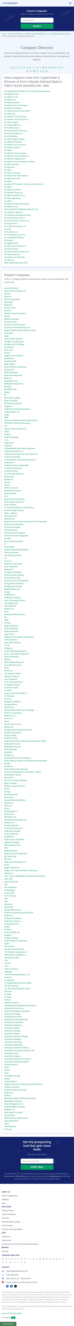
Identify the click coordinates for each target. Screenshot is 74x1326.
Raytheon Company (11, 842)
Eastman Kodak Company (14, 510)
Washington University (13, 1101)
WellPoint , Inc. (9, 1109)
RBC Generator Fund (12, 845)
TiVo (6, 960)
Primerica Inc (9, 822)
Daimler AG (8, 479)
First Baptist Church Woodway (15, 105)
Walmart (7, 1095)
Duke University (10, 504)
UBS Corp (8, 991)
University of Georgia (12, 1030)
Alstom (7, 316)
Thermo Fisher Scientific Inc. (15, 955)
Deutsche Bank (10, 493)
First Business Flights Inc (13, 212)
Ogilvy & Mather (10, 783)
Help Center (6, 1240)
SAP (5, 884)
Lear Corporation (10, 679)
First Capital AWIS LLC (12, 125)
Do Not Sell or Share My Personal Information (20, 1244)
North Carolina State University (16, 769)
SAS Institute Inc (10, 887)
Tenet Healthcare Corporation (15, 940)
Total (6, 966)
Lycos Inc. (8, 699)
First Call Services (10, 223)
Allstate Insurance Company (15, 313)
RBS (5, 848)
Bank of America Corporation (15, 367)
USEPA (7, 1070)
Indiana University (11, 631)
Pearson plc (8, 797)
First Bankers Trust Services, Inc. (16, 119)
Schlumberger (9, 890)
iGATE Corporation (11, 628)
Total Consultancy (11, 969)
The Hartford (9, 946)
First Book (8, 201)
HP (5, 617)
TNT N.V (7, 963)
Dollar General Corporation (14, 499)
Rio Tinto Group (10, 856)
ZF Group (7, 1129)
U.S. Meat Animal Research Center (17, 988)
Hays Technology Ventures (14, 600)
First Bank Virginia (11, 122)
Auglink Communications (13, 355)
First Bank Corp (10, 99)
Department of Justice (12, 490)
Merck (6, 721)
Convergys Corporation (13, 468)
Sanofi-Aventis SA (11, 881)
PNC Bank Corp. (10, 817)
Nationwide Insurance (12, 746)
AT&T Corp (8, 350)
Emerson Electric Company (14, 533)
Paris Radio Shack (11, 794)
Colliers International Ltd (13, 451)
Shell (6, 898)
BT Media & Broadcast (12, 403)
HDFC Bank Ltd (10, 606)
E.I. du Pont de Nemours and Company (19, 507)
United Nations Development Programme (20, 1005)
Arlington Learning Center (14, 341)
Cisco (6, 440)
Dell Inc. (7, 485)
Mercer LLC (8, 718)
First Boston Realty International (16, 203)
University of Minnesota (13, 1042)
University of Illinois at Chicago (16, 1036)
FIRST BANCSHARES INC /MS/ (16, 263)
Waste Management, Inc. (13, 1104)
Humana (7, 623)
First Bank (8, 150)
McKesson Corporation (13, 713)
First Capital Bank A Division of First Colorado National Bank (27, 91)
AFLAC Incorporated (12, 299)
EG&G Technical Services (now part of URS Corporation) (25, 521)
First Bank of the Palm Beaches (16, 175)
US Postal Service (11, 1064)
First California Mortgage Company (17, 215)
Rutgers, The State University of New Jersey (20, 870)
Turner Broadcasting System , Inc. (17, 974)
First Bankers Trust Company (15, 153)
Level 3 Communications (13, 682)
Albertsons (8, 305)
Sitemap (5, 1251)
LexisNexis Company (12, 684)
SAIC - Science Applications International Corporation (24, 876)
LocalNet (7, 690)
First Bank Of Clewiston (13, 142)
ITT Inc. (7, 645)
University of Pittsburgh (13, 1045)
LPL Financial (9, 696)
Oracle (6, 789)
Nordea (7, 763)
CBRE (6, 417)
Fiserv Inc (7, 561)
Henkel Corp (9, 608)
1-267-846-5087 (10, 1274)
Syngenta (7, 935)
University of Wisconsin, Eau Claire (17, 1059)
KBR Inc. (7, 659)
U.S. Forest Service (11, 985)
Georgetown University (13, 586)
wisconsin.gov (9, 1115)
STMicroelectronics (11, 924)
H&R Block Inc (9, 594)
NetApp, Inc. (9, 755)
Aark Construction (11, 288)
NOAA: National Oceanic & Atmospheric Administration (25, 760)
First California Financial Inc (14, 218)
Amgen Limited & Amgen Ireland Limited (20, 330)
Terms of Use (8, 1176)
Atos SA (7, 352)
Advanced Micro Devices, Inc (15, 291)
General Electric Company (14, 575)
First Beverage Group (12, 198)
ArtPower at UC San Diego (14, 344)
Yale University (10, 1126)
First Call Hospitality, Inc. (13, 133)
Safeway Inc (8, 873)
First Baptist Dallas (11, 243)
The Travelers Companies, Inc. (15, 952)
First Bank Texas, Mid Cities (14, 257)
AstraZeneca (9, 347)
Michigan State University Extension (18, 729)
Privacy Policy (20, 1176)
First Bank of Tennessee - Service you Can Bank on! (23, 184)
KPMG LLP (8, 670)
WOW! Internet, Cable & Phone (16, 1118)
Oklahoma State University (14, 786)
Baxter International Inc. (13, 375)
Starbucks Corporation (12, 918)
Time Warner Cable (11, 957)
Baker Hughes (9, 364)
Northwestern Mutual (12, 774)
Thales (6, 943)
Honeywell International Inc (14, 614)
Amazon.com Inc (10, 322)
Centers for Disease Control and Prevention (20, 420)
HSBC (6, 620)
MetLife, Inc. (8, 727)
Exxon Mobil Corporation (13, 541)
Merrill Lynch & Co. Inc (12, 724)
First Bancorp (9, 260)
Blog (3, 1203)
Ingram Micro (9, 634)
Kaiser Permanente (11, 656)
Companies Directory (15, 34)
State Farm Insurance (12, 921)
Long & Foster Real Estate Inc (15, 693)
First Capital (8, 240)
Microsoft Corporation (12, 732)
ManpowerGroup (10, 704)
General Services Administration (16, 580)
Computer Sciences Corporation (16, 465)
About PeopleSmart (10, 1195)
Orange (7, 791)
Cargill (6, 414)
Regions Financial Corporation (15, 853)
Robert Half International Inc (15, 862)
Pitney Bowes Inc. (11, 811)
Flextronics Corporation (13, 563)
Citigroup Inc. (9, 443)
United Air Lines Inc (11, 1002)
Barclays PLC (9, 369)
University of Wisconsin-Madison (16, 1061)
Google (7, 592)
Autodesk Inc (9, 358)
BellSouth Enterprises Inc (13, 383)
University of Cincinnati (13, 1016)
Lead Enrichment (9, 1214)
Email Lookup (7, 1225)
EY (5, 544)
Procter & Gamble (11, 825)
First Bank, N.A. (10, 113)
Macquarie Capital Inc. (12, 701)
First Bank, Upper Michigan (14, 139)
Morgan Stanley (10, 735)
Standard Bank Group (12, 910)
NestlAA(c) (8, 752)
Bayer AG (7, 378)
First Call (7, 229)
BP (5, 395)
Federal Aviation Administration (16, 549)
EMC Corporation (10, 530)
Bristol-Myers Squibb (12, 397)
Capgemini (8, 406)
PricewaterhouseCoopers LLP (15, 819)
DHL (6, 496)
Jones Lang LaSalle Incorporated (16, 653)
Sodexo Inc (8, 904)
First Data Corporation (12, 555)
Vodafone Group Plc (12, 1087)
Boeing (7, 392)
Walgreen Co (9, 1092)
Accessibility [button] (9, 1317)
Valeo (6, 1073)
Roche (6, 864)
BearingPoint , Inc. (11, 381)
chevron (7, 434)
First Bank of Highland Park (14, 158)
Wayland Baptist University (14, 1106)
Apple (6, 336)
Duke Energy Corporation (14, 502)
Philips (6, 808)
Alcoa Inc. (8, 310)
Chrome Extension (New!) (12, 1229)
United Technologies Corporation (17, 1011)
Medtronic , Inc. (10, 715)
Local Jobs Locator (11, 687)
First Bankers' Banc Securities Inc (16, 156)
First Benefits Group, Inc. (13, 192)
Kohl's (6, 668)
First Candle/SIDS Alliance (14, 237)
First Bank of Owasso (12, 147)
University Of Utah (11, 1053)
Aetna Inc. (8, 296)
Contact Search (8, 1210)
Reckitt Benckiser (11, 850)
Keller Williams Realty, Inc (14, 662)
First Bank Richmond (12, 178)
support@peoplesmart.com (15, 1271)
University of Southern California (16, 1047)
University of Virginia (12, 1056)
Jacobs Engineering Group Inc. (15, 651)
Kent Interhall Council (12, 665)
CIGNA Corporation (11, 437)
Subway (7, 926)
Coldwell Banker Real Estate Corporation (19, 448)
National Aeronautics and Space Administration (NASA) (25, 741)
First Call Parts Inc (11, 232)
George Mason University (13, 583)
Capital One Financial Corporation (17, 409)
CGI (5, 426)
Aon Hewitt (8, 333)
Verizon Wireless (10, 1081)
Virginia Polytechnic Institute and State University (23, 1084)
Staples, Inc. (8, 915)
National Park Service (12, 744)
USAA (6, 1067)
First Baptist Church (11, 94)
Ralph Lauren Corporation (14, 839)
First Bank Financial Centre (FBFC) (17, 111)
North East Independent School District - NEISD (22, 772)
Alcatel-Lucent (9, 307)
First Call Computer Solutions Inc (16, 251)
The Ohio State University (14, 949)
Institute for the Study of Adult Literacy (19, 637)
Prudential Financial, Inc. (13, 828)
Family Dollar (9, 547)
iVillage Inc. (8, 648)
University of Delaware (13, 1025)
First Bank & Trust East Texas (15, 116)
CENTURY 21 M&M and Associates (17, 423)
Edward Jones (9, 518)
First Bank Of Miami (11, 164)
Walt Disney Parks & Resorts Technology (20, 1098)
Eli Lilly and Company (12, 527)
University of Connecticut (13, 1022)
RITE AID (7, 859)
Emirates (7, 538)
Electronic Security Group (14, 524)
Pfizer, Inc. (8, 805)
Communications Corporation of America (20, 459)
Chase (6, 431)
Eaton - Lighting (10, 513)
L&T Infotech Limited (12, 673)
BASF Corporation (11, 372)
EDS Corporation (10, 516)
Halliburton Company (12, 597)
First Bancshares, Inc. (12, 254)
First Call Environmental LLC (15, 226)
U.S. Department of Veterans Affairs (18, 983)
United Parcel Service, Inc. (14, 1008)
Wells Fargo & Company (13, 1112)
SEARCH (37, 26)
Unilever (7, 1000)
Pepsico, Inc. (9, 803)
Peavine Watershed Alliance (15, 800)
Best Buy (7, 386)
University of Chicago (12, 1014)
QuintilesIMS (9, 836)
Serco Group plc (10, 895)
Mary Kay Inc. (9, 707)
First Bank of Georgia (12, 173)
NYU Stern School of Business (15, 780)
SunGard (7, 929)
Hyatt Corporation (11, 625)
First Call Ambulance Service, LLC (17, 220)
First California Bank (11, 128)
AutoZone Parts (10, 361)
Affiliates (5, 1199)
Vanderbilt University (12, 1075)
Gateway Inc (9, 569)
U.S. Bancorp (9, 980)
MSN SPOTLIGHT (11, 738)
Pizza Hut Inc (9, 814)
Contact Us (6, 1236)
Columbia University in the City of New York (21, 454)
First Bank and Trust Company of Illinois (19, 161)
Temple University (11, 938)
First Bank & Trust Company (15, 144)
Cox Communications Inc (13, 473)
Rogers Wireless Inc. (12, 867)
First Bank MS (9, 167)
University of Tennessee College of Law (19, 1050)
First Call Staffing (10, 136)
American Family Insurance (14, 324)
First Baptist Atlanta (11, 102)
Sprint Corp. (8, 907)
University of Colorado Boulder (16, 1019)
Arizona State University (13, 338)
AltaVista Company (11, 319)
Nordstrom (8, 766)
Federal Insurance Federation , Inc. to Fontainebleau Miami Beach (47, 34)
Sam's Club (8, 879)
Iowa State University (12, 642)
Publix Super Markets (12, 831)
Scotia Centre (9, 893)
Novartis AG (8, 777)
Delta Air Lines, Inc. (11, 488)
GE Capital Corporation (13, 572)
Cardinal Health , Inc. (12, 412)
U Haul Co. (8, 977)
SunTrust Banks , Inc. (12, 932)
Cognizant (8, 445)
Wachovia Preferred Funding (15, 1090)
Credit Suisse (9, 476)
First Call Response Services (14, 234)
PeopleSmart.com (56, 1176)
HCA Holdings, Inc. (11, 603)
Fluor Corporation (11, 566)
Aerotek (7, 293)
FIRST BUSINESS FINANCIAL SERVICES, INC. (21, 209)
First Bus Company (11, 249)
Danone (7, 482)
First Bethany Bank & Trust (14, 195)
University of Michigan (12, 1039)
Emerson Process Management (16, 535)
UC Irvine (7, 997)
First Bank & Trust (11, 97)
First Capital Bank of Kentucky (15, 130)
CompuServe (9, 462)
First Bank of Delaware (13, 108)
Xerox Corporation (11, 1121)
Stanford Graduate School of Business (18, 912)
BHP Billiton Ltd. (10, 389)
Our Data (5, 1218)
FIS (5, 558)
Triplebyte (8, 971)
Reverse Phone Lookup (11, 1221)
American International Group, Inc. (17, 327)
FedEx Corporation (11, 552)
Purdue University (11, 834)
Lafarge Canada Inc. (11, 676)
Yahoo (6, 1123)
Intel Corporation (10, 639)
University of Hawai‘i (12, 1033)
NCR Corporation (10, 749)
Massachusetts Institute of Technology (19, 710)
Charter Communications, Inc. (15, 428)
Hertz (6, 611)
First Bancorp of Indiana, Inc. (15, 246)
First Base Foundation (12, 189)
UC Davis (7, 994)
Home (4, 34)
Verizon (7, 1078)
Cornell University (11, 471)
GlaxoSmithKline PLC (12, 589)
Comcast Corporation (12, 457)
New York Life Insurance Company (17, 758)
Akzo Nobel (8, 302)
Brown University (10, 400)
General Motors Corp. (12, 578)
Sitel (5, 901)
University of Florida (12, 1028)
